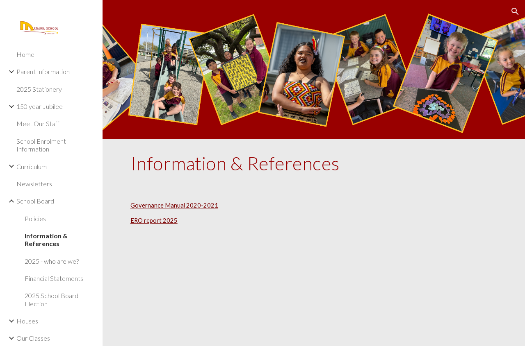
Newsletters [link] (34, 184)
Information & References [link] (46, 239)
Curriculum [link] (31, 166)
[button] (515, 11)
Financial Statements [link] (54, 278)
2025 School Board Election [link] (51, 299)
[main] (314, 163)
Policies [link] (35, 218)
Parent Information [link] (43, 71)
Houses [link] (27, 321)
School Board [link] (35, 201)
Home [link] (25, 54)
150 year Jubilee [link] (39, 106)
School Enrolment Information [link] (41, 145)
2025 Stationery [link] (39, 89)
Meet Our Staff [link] (37, 123)
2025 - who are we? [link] (52, 261)
